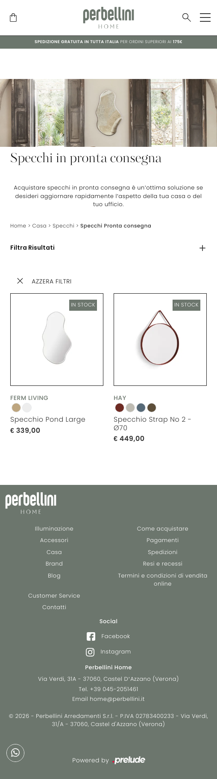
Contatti (54, 607)
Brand (54, 564)
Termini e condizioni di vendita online (163, 580)
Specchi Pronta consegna (115, 226)
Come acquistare (162, 529)
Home (18, 226)
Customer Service (54, 596)
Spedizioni (162, 552)
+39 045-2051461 (114, 689)
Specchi (63, 226)
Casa (39, 226)
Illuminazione (54, 529)
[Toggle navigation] (205, 17)
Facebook (108, 636)
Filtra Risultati (32, 248)
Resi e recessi (163, 564)
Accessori (54, 540)
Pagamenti (163, 540)
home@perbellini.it (117, 699)
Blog (54, 576)
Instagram (108, 652)
